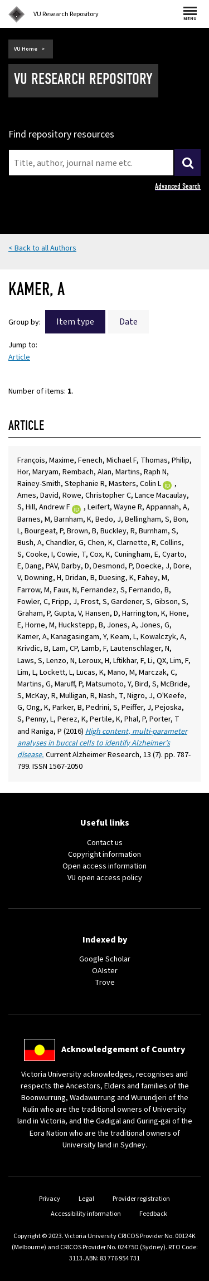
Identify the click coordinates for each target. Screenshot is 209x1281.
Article (19, 357)
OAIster (105, 970)
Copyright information (104, 854)
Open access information (104, 866)
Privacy (49, 1199)
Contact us (105, 842)
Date (128, 322)
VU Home (25, 49)
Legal (86, 1199)
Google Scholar (104, 959)
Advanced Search (178, 186)
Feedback (153, 1214)
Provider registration (141, 1199)
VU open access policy (104, 878)
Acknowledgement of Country (123, 1049)
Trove (105, 982)
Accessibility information (86, 1214)
